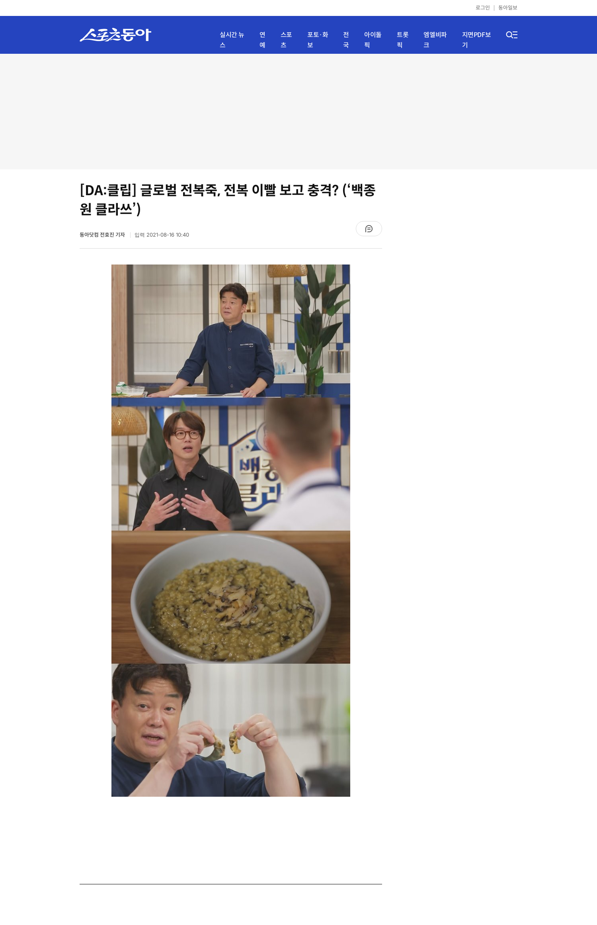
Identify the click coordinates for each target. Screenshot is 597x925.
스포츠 (286, 40)
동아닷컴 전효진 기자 (103, 234)
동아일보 (507, 7)
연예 (262, 40)
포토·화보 (317, 40)
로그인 (483, 7)
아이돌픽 (373, 40)
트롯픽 (402, 40)
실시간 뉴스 (232, 40)
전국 (346, 40)
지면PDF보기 (476, 40)
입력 (162, 235)
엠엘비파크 (435, 40)
